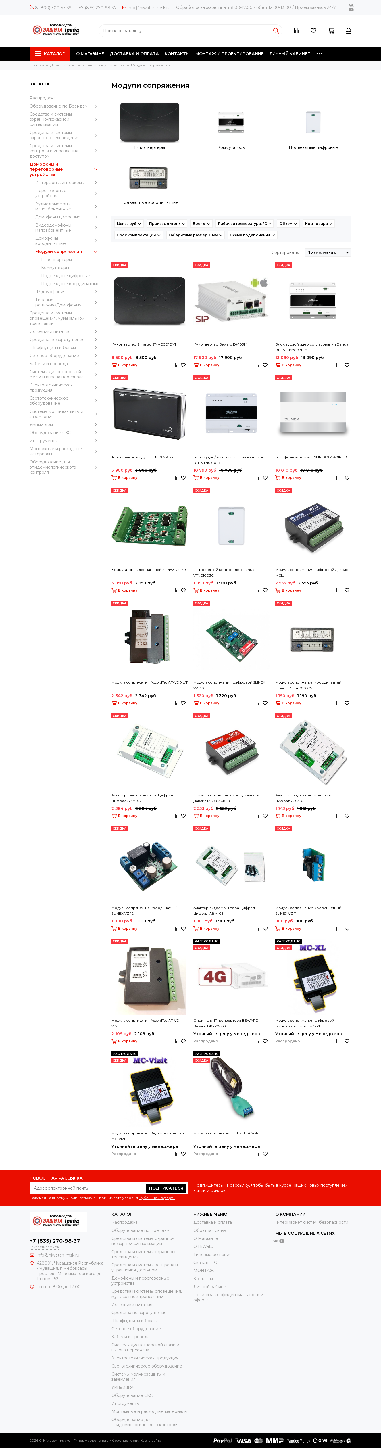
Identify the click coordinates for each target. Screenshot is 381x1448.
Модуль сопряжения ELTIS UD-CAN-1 (226, 1133)
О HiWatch (204, 1246)
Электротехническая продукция (65, 387)
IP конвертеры (56, 259)
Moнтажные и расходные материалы (65, 451)
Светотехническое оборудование (65, 401)
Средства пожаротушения (65, 339)
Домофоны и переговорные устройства (65, 169)
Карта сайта (150, 1440)
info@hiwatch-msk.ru (146, 7)
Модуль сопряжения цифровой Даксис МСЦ (311, 572)
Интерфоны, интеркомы (67, 182)
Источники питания (65, 331)
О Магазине (205, 1238)
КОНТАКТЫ (177, 53)
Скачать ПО (205, 1262)
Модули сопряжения (67, 251)
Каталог (50, 53)
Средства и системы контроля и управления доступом (65, 151)
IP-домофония (67, 291)
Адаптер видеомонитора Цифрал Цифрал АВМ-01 (306, 798)
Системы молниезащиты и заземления (65, 414)
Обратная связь (209, 1230)
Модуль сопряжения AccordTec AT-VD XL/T (149, 682)
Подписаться (166, 1188)
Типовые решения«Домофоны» (67, 302)
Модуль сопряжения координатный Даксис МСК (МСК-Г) (226, 798)
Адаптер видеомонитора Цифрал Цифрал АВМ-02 (142, 798)
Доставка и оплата (212, 1222)
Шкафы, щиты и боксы (65, 347)
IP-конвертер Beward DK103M (220, 344)
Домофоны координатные (67, 241)
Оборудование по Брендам (65, 106)
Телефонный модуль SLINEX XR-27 (142, 457)
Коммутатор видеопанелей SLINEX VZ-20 (148, 569)
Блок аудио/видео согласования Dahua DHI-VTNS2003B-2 (311, 347)
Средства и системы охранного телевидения (65, 135)
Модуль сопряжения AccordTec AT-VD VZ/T (145, 1023)
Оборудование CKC (65, 432)
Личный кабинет (210, 1286)
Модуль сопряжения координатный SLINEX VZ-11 (308, 911)
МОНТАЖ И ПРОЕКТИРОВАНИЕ (229, 53)
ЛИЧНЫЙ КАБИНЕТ (290, 53)
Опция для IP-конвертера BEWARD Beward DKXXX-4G (226, 1023)
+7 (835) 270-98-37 (97, 7)
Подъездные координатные (70, 283)
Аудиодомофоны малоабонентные (67, 206)
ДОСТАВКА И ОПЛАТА (134, 53)
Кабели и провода (65, 363)
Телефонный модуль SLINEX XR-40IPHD (311, 457)
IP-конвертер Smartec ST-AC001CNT (143, 344)
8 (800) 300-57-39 (51, 7)
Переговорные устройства (67, 193)
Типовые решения (212, 1254)
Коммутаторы (55, 267)
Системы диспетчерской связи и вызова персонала (65, 374)
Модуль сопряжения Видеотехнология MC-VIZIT (147, 1136)
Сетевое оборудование (65, 355)
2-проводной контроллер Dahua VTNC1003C (223, 572)
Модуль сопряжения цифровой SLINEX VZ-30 (229, 685)
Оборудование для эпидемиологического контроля (65, 467)
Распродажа (43, 98)
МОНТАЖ (203, 1270)
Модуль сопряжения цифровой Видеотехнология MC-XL (304, 1023)
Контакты (203, 1278)
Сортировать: (285, 252)
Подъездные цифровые (65, 275)
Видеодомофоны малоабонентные (67, 228)
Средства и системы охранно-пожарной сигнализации (65, 119)
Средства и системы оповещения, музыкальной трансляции (65, 318)
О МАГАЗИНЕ (90, 53)
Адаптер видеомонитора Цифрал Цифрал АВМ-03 (224, 911)
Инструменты (65, 440)
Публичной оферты (157, 1198)
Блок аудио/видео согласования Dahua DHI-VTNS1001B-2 (229, 460)
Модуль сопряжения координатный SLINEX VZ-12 (144, 911)
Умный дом (65, 424)
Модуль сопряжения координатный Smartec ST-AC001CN (308, 685)
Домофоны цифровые (67, 217)
